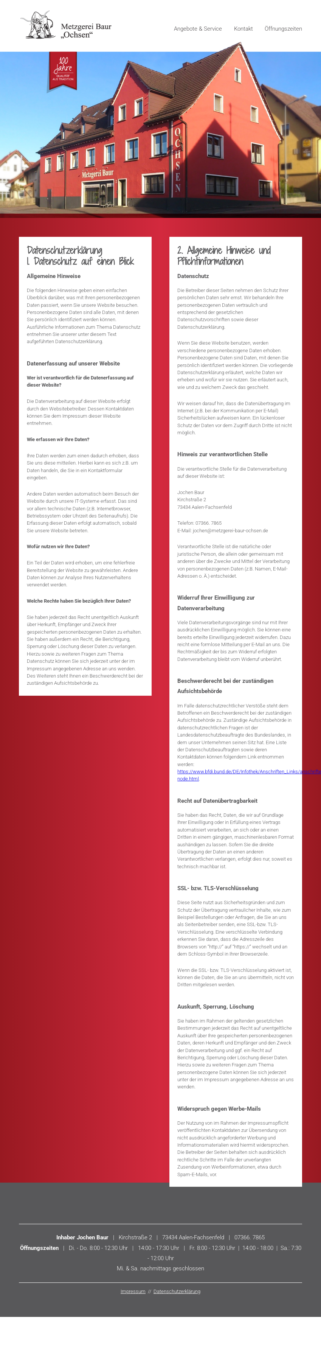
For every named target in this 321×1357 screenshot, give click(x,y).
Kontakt (243, 28)
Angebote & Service (198, 28)
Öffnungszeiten (283, 28)
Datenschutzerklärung (177, 1291)
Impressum (133, 1291)
